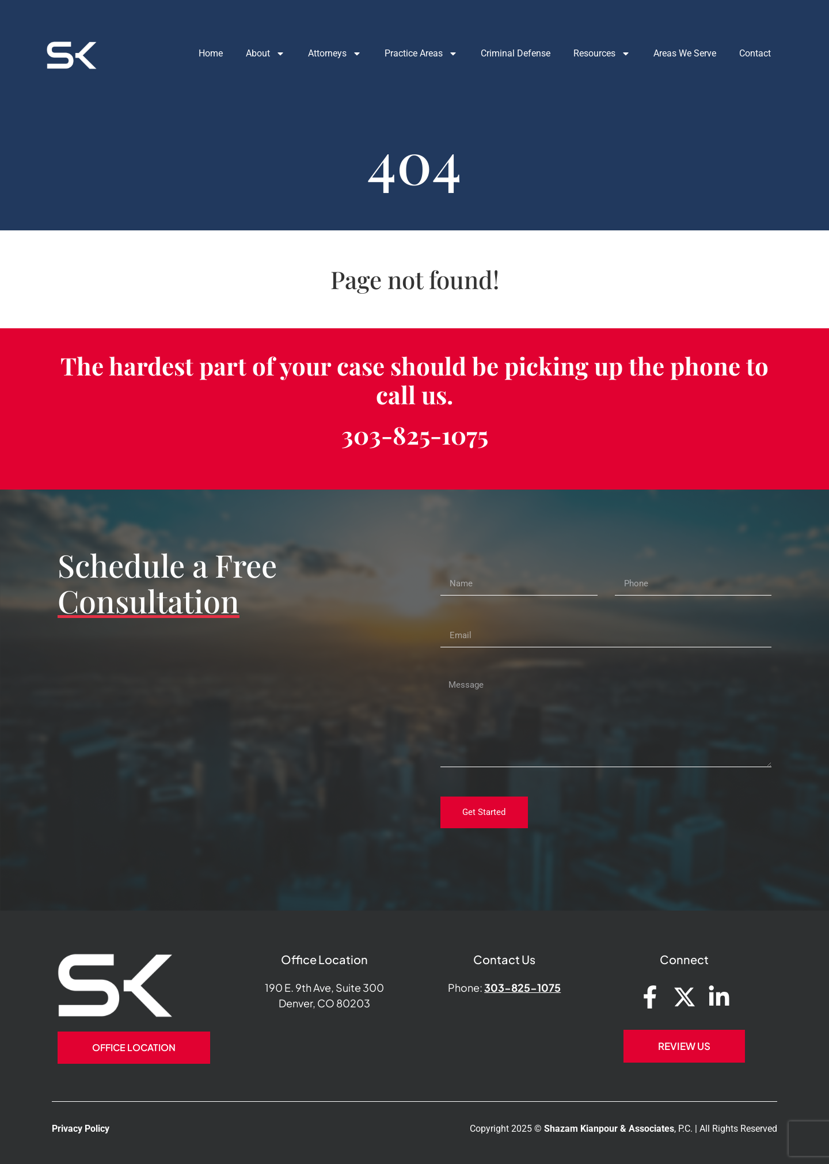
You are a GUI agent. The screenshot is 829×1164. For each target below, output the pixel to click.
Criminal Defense (504, 53)
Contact (744, 53)
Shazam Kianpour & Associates (609, 1128)
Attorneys (324, 53)
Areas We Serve (673, 53)
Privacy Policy (80, 1128)
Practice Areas (410, 53)
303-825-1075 (414, 435)
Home (200, 53)
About (254, 53)
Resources (590, 53)
